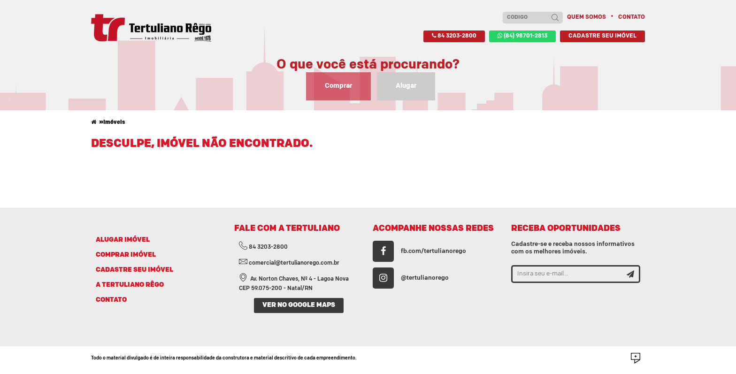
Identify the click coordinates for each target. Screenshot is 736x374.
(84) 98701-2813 (522, 36)
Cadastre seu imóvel (602, 36)
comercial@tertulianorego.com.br (289, 263)
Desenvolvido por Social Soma (635, 358)
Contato (631, 17)
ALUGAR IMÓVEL (123, 240)
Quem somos (586, 17)
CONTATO (111, 300)
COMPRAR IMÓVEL (126, 255)
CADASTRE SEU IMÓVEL (134, 270)
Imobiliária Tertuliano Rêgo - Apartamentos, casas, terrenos (151, 28)
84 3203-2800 (454, 36)
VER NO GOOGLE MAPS (298, 305)
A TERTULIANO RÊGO (130, 285)
